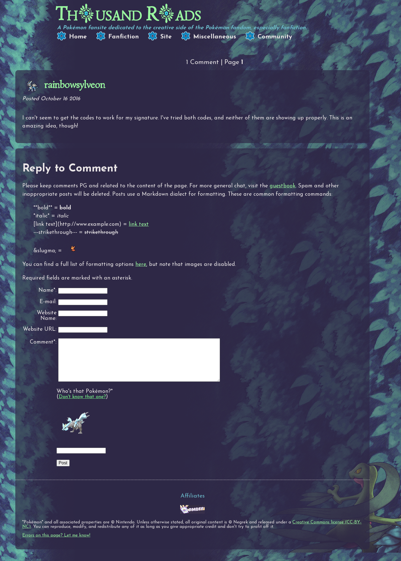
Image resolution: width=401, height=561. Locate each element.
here (140, 264)
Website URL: (40, 329)
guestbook (282, 186)
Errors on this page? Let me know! (56, 544)
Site (166, 37)
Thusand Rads (128, 14)
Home (78, 37)
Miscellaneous (214, 37)
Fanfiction (123, 37)
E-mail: (48, 302)
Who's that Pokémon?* (85, 400)
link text (139, 224)
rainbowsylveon (74, 85)
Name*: (47, 290)
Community (275, 37)
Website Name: (47, 315)
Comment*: (43, 342)
